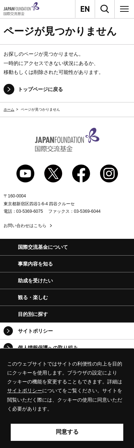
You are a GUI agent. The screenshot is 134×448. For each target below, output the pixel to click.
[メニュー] (124, 9)
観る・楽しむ (33, 297)
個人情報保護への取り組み (48, 348)
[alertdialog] (67, 398)
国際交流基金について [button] (43, 247)
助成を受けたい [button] (35, 280)
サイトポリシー (35, 331)
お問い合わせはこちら (25, 225)
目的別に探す (33, 314)
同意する (67, 432)
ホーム (9, 109)
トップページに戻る (40, 89)
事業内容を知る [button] (35, 264)
